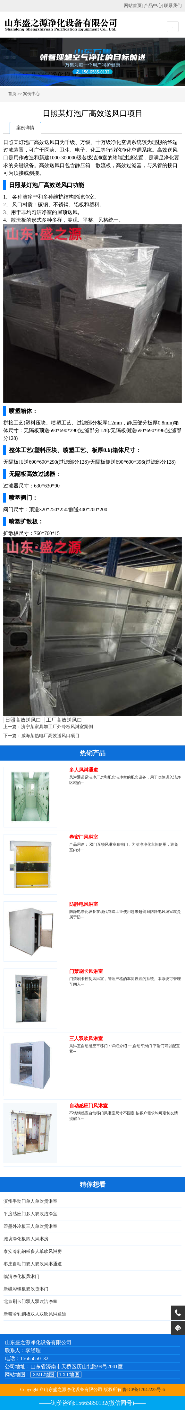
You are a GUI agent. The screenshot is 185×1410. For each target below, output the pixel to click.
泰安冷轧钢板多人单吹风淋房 (33, 1251)
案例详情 (25, 127)
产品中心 (153, 5)
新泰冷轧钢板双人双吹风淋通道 (35, 1314)
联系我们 (173, 5)
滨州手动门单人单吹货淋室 (30, 1201)
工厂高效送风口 (64, 720)
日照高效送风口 (23, 720)
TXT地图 (69, 1374)
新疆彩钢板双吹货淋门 (26, 1289)
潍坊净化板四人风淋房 (26, 1238)
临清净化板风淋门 (21, 1276)
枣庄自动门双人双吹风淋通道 (33, 1264)
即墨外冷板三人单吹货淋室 (30, 1226)
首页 (12, 93)
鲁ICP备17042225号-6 (143, 1389)
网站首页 (133, 5)
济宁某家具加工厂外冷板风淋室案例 (57, 726)
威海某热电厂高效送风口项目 (50, 735)
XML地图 (43, 1374)
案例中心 (31, 93)
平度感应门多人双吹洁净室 (30, 1213)
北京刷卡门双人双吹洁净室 (30, 1301)
